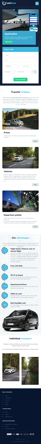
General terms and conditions (10, 424)
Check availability (20, 79)
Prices (5, 412)
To (6, 60)
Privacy (5, 426)
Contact (5, 404)
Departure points (7, 416)
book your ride (18, 104)
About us (5, 395)
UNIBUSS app (32, 102)
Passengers (7, 72)
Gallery (5, 402)
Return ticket (21, 72)
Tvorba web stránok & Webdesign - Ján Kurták (20, 441)
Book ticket (6, 400)
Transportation (7, 398)
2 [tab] (35, 28)
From (7, 55)
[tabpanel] (20, 27)
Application (8, 42)
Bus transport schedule (8, 428)
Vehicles (5, 414)
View (35, 141)
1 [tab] (31, 28)
